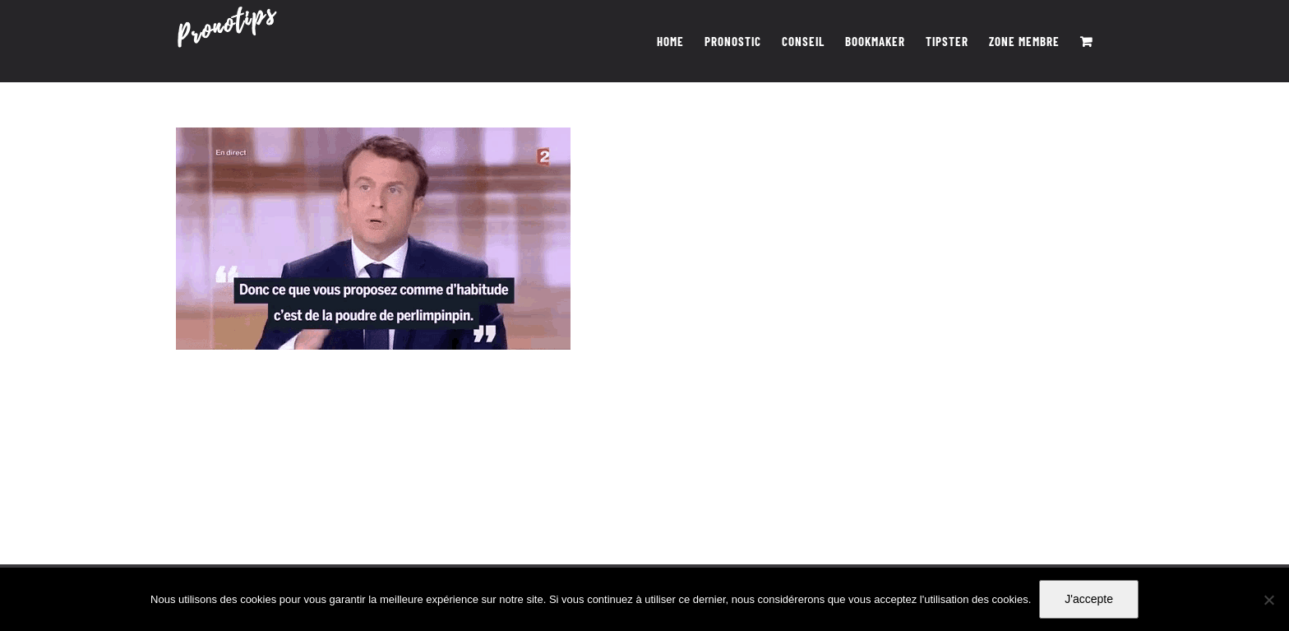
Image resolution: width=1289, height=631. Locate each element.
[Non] (1268, 600)
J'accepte (1089, 598)
